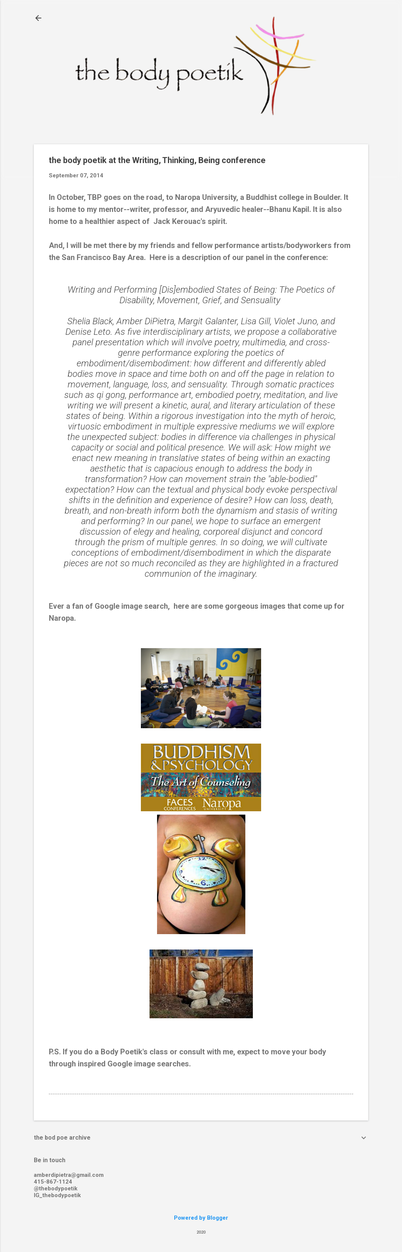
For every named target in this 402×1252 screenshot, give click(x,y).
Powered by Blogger (201, 1217)
